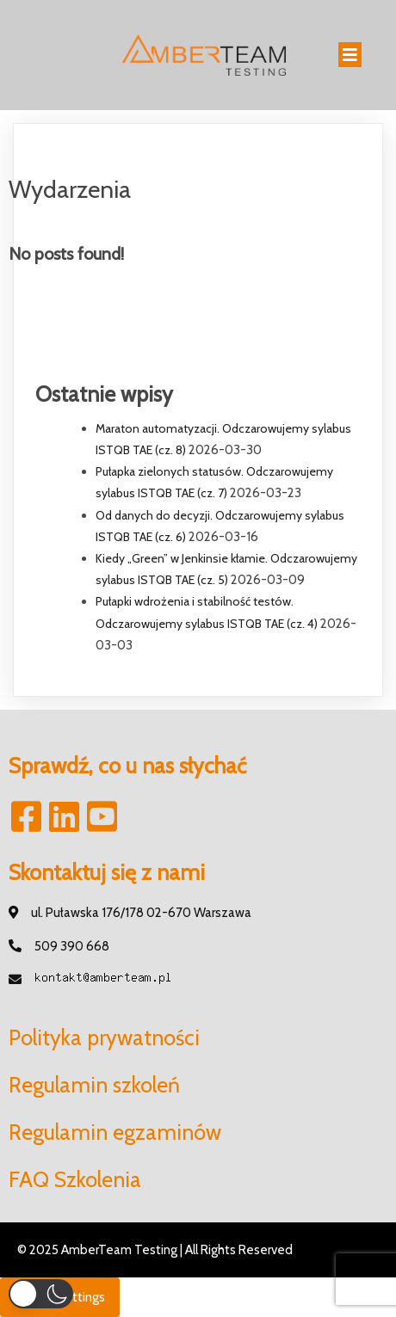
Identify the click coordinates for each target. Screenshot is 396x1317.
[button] (41, 1293)
